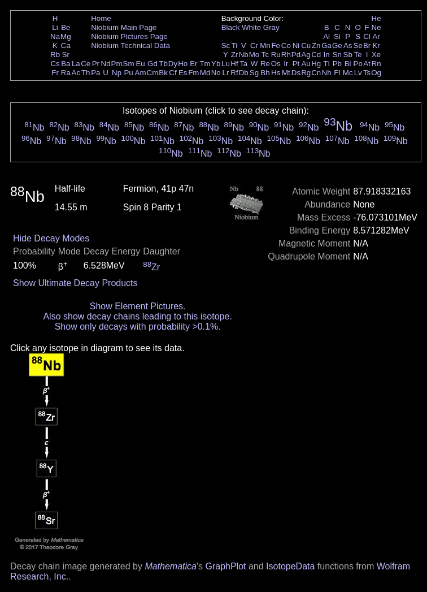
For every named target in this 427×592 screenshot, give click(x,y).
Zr (234, 54)
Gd (152, 63)
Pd (295, 54)
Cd (316, 54)
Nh (327, 72)
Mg (65, 36)
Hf (234, 63)
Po (358, 63)
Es (183, 72)
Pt (296, 63)
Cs (54, 63)
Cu (306, 45)
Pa (95, 72)
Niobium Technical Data (130, 45)
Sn (337, 54)
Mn (265, 45)
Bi (348, 63)
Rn (376, 63)
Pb (337, 63)
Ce (85, 63)
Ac (76, 72)
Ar (376, 36)
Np (116, 72)
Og (376, 72)
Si (337, 36)
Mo (254, 54)
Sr (65, 54)
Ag (305, 54)
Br (367, 45)
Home (101, 18)
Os (276, 63)
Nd (106, 63)
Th (85, 72)
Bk (163, 72)
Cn (316, 72)
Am (140, 72)
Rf (234, 72)
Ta (243, 63)
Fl (337, 72)
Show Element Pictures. (138, 306)
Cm (153, 72)
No (216, 72)
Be (65, 27)
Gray (271, 27)
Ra (66, 72)
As (347, 45)
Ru (276, 54)
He (376, 18)
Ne (376, 27)
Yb (215, 63)
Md (205, 72)
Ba (65, 63)
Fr (55, 72)
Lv (358, 72)
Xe (376, 54)
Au (305, 63)
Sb (347, 54)
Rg (306, 72)
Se (358, 45)
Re (265, 63)
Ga (326, 45)
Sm (128, 63)
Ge (337, 45)
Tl (327, 63)
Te (358, 54)
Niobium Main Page (123, 27)
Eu (140, 63)
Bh (264, 72)
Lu (225, 63)
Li (55, 27)
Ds (295, 72)
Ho (183, 63)
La (76, 63)
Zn (316, 45)
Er (193, 63)
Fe (275, 45)
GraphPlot (225, 566)
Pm (117, 63)
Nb (244, 54)
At (367, 63)
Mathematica (171, 566)
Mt (286, 72)
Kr (376, 45)
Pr (95, 63)
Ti (235, 45)
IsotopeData (290, 566)
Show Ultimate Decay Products (75, 283)
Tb (163, 63)
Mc (348, 72)
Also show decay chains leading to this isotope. (137, 316)
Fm (193, 72)
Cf (172, 72)
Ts (367, 72)
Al (326, 36)
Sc (225, 45)
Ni (296, 45)
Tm (204, 63)
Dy (172, 63)
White (251, 27)
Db (244, 72)
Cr (254, 45)
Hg (316, 63)
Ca (66, 45)
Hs (275, 72)
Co (286, 45)
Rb (55, 54)
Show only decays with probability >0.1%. (138, 326)
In (327, 54)
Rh (286, 54)
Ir (286, 63)
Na (55, 36)
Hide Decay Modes (51, 238)
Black (230, 27)
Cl (367, 36)
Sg (254, 72)
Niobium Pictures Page (129, 36)
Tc (265, 54)
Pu (128, 72)
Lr (226, 72)
